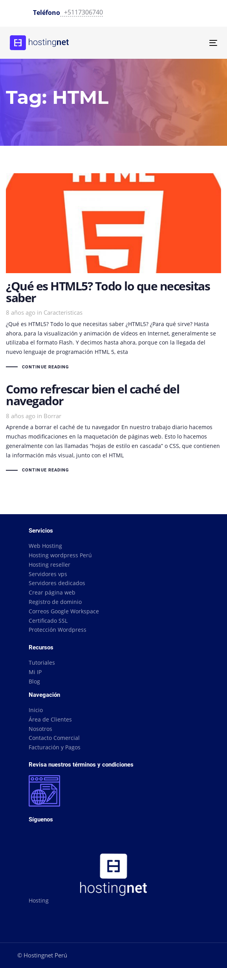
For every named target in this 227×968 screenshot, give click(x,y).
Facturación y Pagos (55, 747)
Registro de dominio (55, 601)
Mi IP (35, 672)
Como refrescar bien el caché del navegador (113, 429)
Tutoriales (42, 662)
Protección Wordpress (57, 629)
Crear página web (52, 592)
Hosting (39, 900)
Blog (34, 681)
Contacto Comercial (54, 737)
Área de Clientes (50, 719)
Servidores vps (48, 574)
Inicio (36, 710)
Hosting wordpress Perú (60, 555)
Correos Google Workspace (64, 611)
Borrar (52, 416)
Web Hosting (45, 545)
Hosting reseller (49, 564)
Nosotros (40, 728)
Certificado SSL (48, 620)
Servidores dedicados (57, 583)
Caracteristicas (63, 312)
